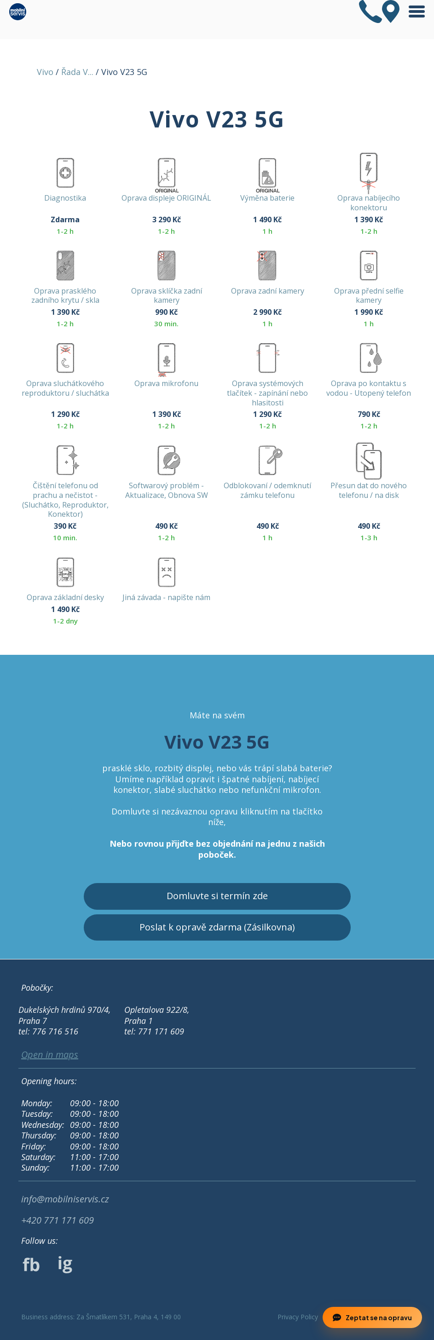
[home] (17, 11)
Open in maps (49, 1055)
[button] (207, 1319)
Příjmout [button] (159, 1318)
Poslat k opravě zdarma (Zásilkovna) (217, 927)
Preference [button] (31, 1318)
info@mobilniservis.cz (65, 1199)
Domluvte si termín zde (217, 895)
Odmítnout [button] (87, 1318)
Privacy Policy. (206, 1296)
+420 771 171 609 (57, 1220)
